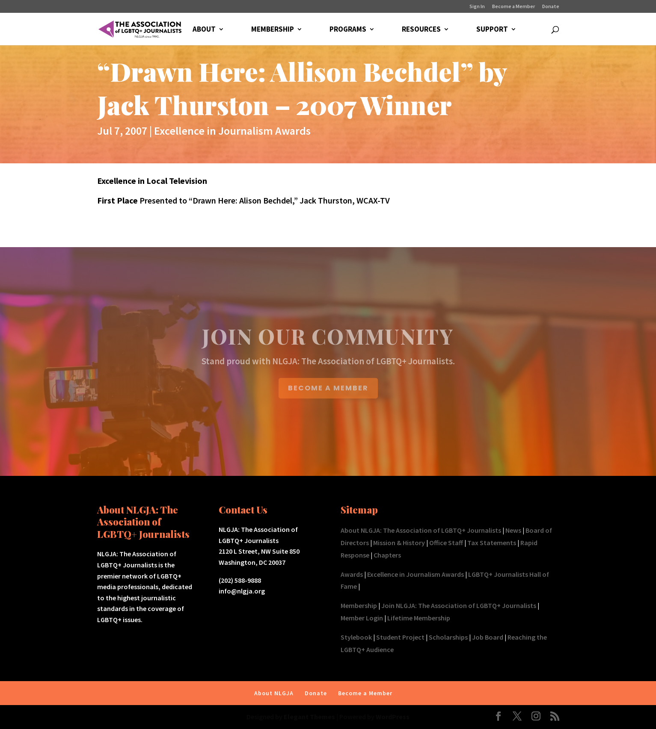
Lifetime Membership (418, 618)
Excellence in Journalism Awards (232, 131)
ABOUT (204, 30)
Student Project (400, 637)
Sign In (477, 6)
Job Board (487, 637)
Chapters (387, 555)
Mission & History (399, 542)
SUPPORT (492, 30)
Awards (352, 574)
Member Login (362, 618)
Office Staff (446, 542)
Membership (359, 605)
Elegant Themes (309, 716)
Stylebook (356, 637)
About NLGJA (274, 693)
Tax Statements (491, 542)
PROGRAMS (347, 30)
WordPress (393, 716)
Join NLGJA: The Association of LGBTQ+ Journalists (458, 605)
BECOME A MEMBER (328, 388)
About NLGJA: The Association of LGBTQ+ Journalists (421, 530)
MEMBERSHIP (272, 30)
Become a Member (513, 6)
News (513, 530)
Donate (550, 6)
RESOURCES (421, 30)
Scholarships (448, 637)
